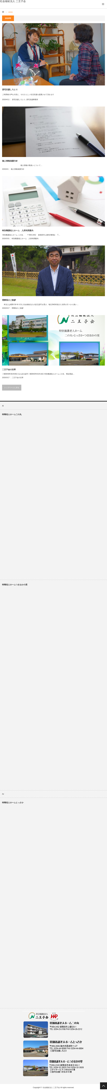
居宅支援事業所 (32, 100)
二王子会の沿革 (9, 369)
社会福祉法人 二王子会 (51, 1087)
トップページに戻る (11, 388)
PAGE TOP (103, 1085)
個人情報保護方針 (10, 161)
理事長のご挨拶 (9, 300)
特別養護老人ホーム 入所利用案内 (17, 230)
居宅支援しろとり (10, 89)
